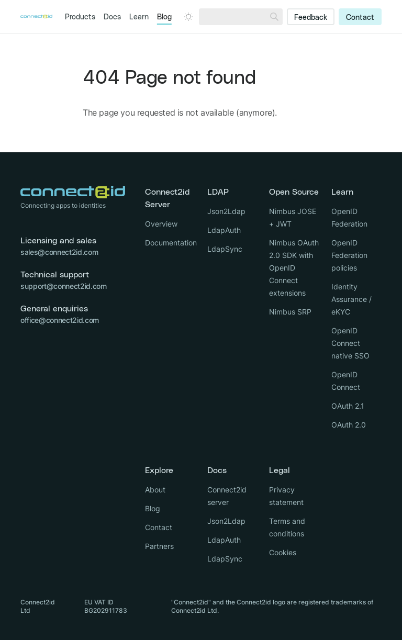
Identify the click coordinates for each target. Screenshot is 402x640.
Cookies (282, 552)
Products (80, 17)
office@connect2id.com (59, 320)
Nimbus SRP (290, 311)
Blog (164, 17)
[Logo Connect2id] (36, 16)
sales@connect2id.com (59, 252)
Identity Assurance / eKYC (351, 299)
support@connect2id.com (63, 286)
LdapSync (224, 248)
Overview (161, 223)
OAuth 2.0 (348, 424)
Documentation (171, 242)
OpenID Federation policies (349, 255)
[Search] (274, 16)
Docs (112, 17)
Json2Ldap (226, 211)
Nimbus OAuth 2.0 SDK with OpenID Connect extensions (294, 267)
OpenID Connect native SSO (350, 343)
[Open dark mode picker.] (188, 17)
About (155, 489)
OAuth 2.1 (347, 405)
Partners (159, 546)
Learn (139, 17)
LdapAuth (224, 230)
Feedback (310, 17)
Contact (360, 17)
